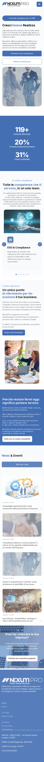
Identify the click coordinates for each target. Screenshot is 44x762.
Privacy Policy (7, 735)
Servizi (4, 716)
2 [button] (18, 277)
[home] (15, 4)
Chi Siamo (5, 722)
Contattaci (6, 731)
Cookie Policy (7, 739)
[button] (39, 4)
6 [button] (28, 277)
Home (4, 712)
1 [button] (16, 277)
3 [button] (20, 277)
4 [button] (23, 277)
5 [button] (25, 277)
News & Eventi (7, 725)
